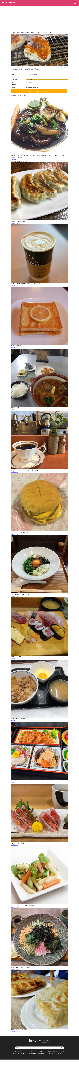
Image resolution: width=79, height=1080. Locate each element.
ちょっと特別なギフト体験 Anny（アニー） (56, 1051)
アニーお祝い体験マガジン (9, 2)
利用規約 (41, 1051)
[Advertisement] (39, 17)
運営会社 (13, 1051)
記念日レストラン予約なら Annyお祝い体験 (24, 1053)
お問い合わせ (33, 1051)
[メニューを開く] (74, 3)
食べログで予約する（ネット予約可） (39, 91)
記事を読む (14, 159)
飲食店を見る (14, 223)
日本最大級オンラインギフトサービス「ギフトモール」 (52, 1053)
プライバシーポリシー (23, 1051)
